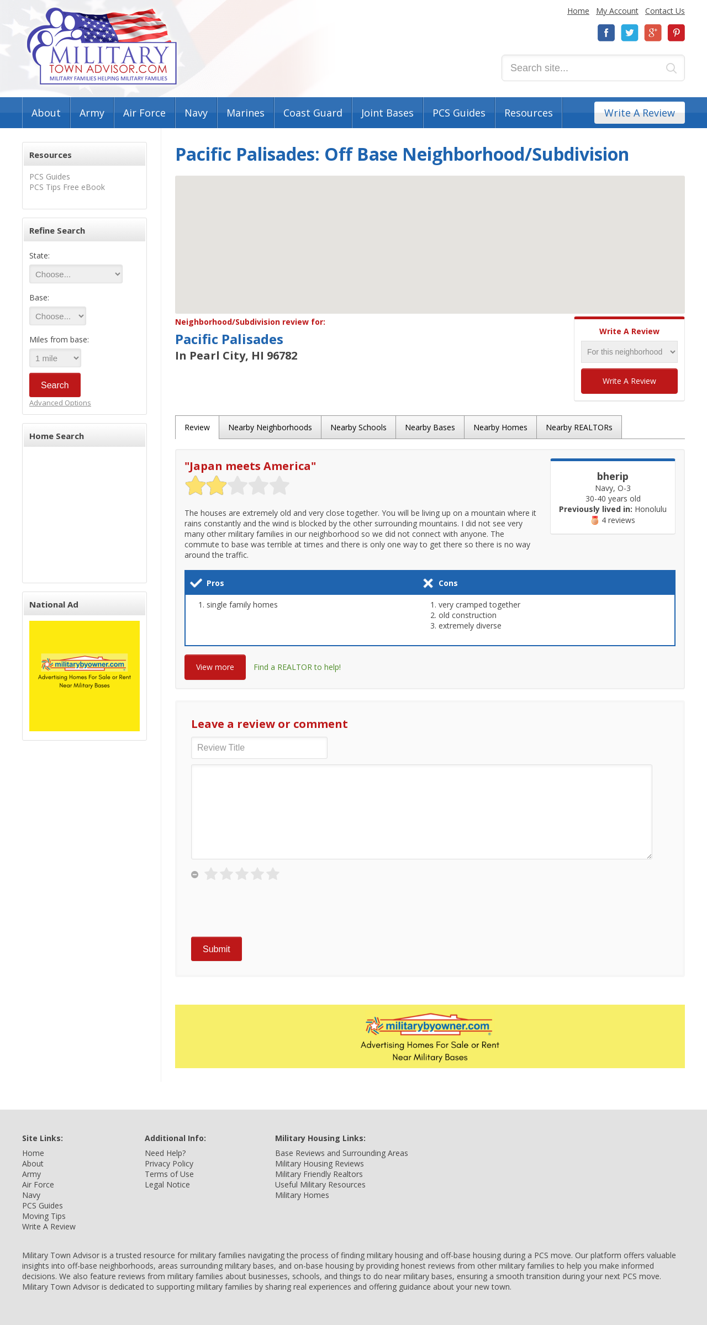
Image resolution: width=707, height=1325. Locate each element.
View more (215, 667)
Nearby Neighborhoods (270, 427)
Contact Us (665, 11)
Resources (528, 112)
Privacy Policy (169, 1163)
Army (92, 112)
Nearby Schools (358, 427)
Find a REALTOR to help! (297, 667)
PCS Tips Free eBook (67, 187)
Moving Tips (44, 1216)
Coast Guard (312, 112)
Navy (196, 112)
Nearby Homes (500, 427)
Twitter (630, 32)
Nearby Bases (430, 427)
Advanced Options (60, 403)
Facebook (606, 32)
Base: (39, 297)
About (46, 112)
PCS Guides (459, 112)
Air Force (144, 112)
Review (197, 427)
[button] (430, 234)
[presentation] (275, 909)
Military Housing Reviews (319, 1163)
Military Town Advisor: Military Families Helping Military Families (102, 46)
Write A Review (639, 112)
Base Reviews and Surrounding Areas (341, 1153)
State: (39, 255)
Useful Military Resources (320, 1184)
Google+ (653, 32)
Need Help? (165, 1153)
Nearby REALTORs (579, 427)
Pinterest (676, 32)
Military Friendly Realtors (319, 1174)
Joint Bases (387, 112)
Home (578, 11)
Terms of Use (169, 1174)
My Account (617, 11)
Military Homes (302, 1195)
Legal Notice (167, 1184)
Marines (245, 112)
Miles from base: (59, 339)
